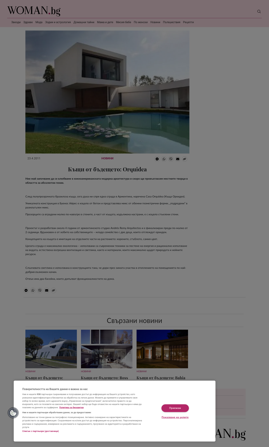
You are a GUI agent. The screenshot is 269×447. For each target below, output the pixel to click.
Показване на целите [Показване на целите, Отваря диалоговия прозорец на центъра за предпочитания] (175, 417)
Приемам (175, 408)
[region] (114, 411)
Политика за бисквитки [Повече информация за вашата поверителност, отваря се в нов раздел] (71, 407)
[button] (13, 412)
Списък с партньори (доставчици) (40, 431)
